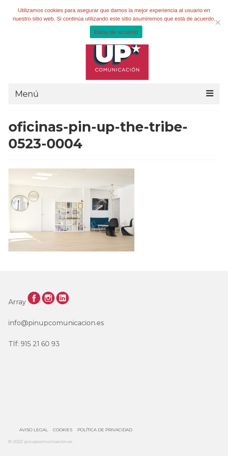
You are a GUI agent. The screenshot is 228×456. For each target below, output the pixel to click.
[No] (217, 22)
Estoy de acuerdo (116, 32)
